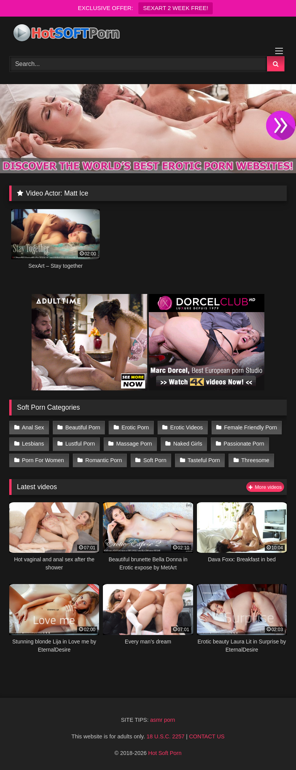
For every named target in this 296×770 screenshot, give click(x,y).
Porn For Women (43, 460)
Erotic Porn (135, 427)
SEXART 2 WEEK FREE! (175, 8)
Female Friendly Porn (250, 427)
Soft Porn (154, 460)
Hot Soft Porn (165, 753)
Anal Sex (33, 427)
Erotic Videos (186, 427)
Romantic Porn (103, 460)
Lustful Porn (80, 444)
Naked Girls (187, 444)
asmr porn (162, 720)
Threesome (255, 460)
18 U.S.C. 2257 (165, 736)
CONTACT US (206, 736)
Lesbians (33, 444)
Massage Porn (134, 444)
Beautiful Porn (83, 427)
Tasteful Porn (204, 460)
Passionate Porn (244, 444)
